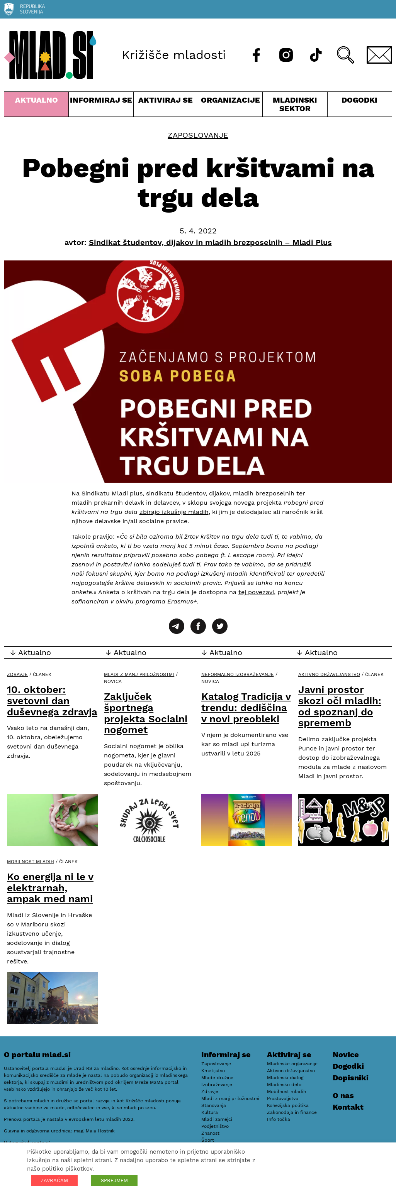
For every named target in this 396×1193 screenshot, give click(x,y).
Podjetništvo (215, 1126)
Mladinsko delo (284, 1084)
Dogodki (359, 100)
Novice (346, 1054)
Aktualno (36, 106)
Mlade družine (217, 1077)
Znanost (210, 1133)
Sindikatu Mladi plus (112, 493)
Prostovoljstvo (282, 1098)
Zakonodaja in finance (292, 1112)
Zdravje (17, 674)
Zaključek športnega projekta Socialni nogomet (145, 713)
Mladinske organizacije (292, 1063)
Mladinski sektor (295, 106)
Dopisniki (351, 1077)
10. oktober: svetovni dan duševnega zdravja (52, 700)
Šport (207, 1140)
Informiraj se (101, 106)
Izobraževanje (216, 1084)
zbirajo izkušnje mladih (174, 511)
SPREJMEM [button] (114, 1180)
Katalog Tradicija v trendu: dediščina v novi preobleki (246, 707)
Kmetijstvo (213, 1070)
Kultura (209, 1112)
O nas (343, 1095)
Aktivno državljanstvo (329, 674)
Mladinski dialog (285, 1077)
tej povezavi (256, 592)
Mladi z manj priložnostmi (139, 674)
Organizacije (230, 106)
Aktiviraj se (166, 106)
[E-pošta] (379, 55)
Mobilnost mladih (30, 861)
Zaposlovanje (198, 135)
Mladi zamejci (216, 1119)
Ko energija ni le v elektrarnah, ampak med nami (50, 887)
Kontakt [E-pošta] (348, 1107)
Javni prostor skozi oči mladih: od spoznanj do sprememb (339, 706)
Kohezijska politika (288, 1105)
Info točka (278, 1119)
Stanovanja (213, 1105)
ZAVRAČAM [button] (54, 1180)
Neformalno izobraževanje (237, 674)
